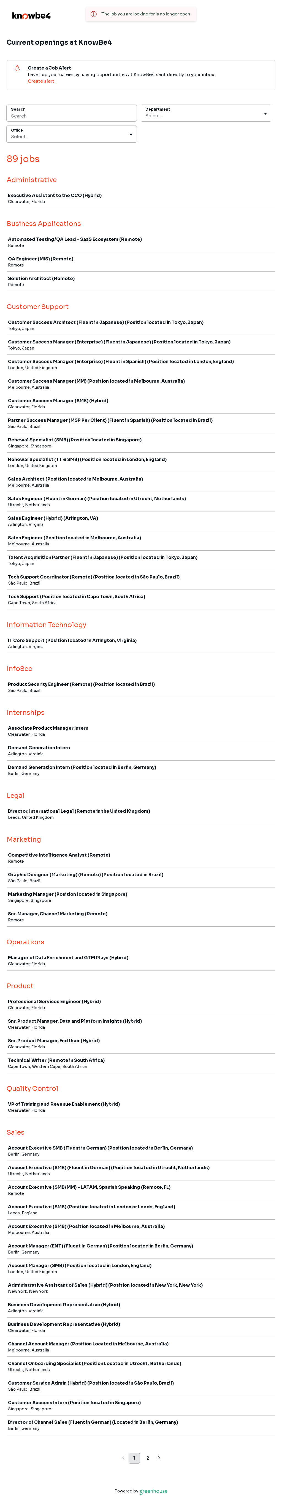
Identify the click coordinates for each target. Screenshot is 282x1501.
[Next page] (159, 1458)
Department (157, 109)
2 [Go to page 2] (148, 1458)
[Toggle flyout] (265, 113)
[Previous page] (123, 1458)
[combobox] (146, 116)
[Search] (72, 116)
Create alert (41, 81)
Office (17, 130)
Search (18, 109)
